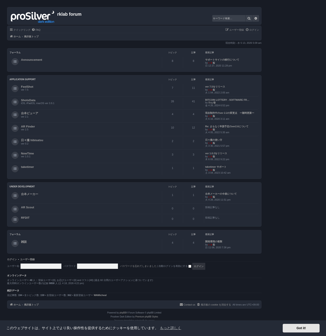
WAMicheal (100, 295)
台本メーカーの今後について (221, 193)
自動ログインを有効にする (175, 266)
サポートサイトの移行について (222, 59)
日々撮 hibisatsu (32, 140)
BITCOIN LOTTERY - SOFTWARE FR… (227, 100)
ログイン (12, 259)
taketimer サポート (215, 166)
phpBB (122, 312)
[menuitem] (36, 29)
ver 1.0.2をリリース (216, 153)
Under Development (22, 186)
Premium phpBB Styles (146, 316)
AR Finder (28, 126)
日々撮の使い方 (213, 140)
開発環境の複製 (213, 241)
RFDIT (25, 217)
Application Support (22, 79)
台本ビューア (29, 113)
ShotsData (28, 100)
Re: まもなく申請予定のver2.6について (226, 126)
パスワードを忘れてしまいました (138, 266)
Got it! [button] (301, 328)
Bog (210, 102)
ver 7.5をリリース (215, 86)
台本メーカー (29, 194)
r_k (210, 62)
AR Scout (27, 207)
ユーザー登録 (27, 259)
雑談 (24, 241)
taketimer (27, 167)
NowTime (27, 153)
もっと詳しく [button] (170, 328)
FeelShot (27, 86)
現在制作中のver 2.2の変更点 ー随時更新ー (229, 113)
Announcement (31, 59)
